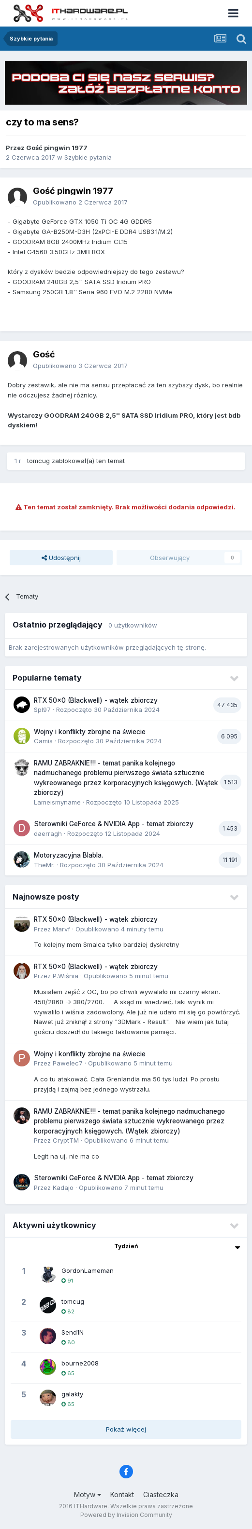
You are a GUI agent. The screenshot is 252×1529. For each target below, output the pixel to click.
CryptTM (66, 1140)
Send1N (72, 1332)
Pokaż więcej (126, 1429)
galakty (72, 1394)
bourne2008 (80, 1363)
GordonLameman (87, 1270)
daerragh (48, 833)
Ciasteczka (160, 1494)
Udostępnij (61, 557)
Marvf (61, 929)
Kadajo (63, 1187)
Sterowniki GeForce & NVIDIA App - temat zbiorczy (113, 824)
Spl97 (42, 709)
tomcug (38, 460)
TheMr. (44, 865)
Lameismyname (57, 802)
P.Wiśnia (65, 976)
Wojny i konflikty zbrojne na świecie (90, 732)
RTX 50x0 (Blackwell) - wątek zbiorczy (96, 700)
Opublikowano (80, 202)
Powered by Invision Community (126, 1514)
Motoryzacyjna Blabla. (68, 855)
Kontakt (122, 1494)
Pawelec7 (68, 1063)
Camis (43, 741)
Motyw (87, 1494)
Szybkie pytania (88, 157)
